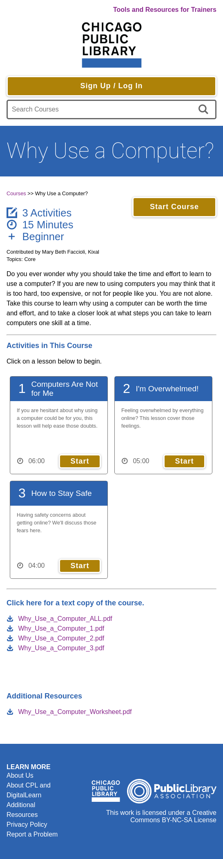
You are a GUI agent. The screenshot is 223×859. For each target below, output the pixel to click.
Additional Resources (22, 809)
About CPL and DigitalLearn (29, 790)
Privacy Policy (27, 824)
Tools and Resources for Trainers (164, 9)
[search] (204, 109)
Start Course (174, 207)
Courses (16, 193)
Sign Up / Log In (111, 86)
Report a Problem (32, 834)
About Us (20, 775)
